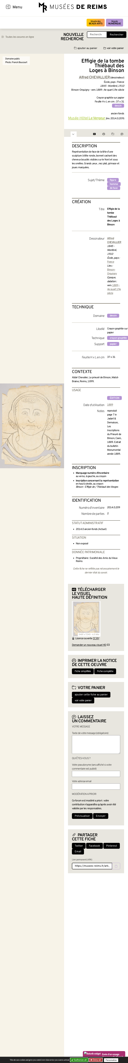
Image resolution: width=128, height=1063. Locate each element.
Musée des (95, 22)
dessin (118, 105)
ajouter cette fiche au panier (91, 694)
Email (78, 851)
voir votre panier (113, 48)
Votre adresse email (81, 781)
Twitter (79, 846)
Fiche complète (105, 671)
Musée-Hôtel (87, 118)
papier (113, 344)
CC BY (96, 638)
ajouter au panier (85, 48)
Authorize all (79, 1060)
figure (113, 180)
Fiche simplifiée (83, 671)
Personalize (111, 1060)
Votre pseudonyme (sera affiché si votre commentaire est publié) (92, 767)
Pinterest (111, 846)
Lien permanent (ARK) (82, 859)
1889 (115, 285)
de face (114, 188)
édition (114, 398)
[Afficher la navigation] (8, 7)
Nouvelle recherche (72, 37)
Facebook (94, 846)
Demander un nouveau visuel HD (89, 645)
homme (114, 184)
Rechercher (116, 34)
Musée (114, 22)
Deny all (97, 1060)
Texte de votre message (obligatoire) (90, 733)
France (110, 262)
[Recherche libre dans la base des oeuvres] (97, 34)
